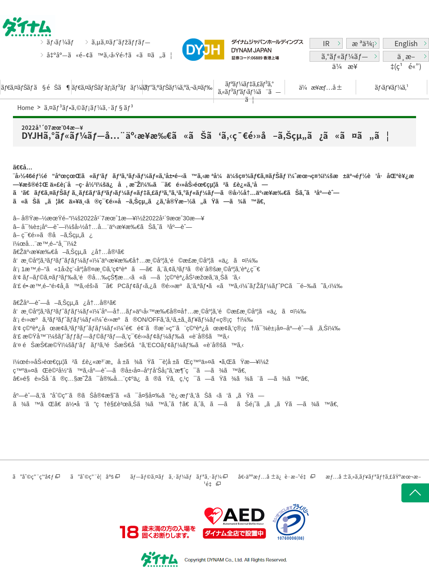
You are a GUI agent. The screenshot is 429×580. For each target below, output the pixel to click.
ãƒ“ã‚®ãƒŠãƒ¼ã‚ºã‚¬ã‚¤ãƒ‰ (178, 87)
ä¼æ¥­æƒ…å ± (320, 87)
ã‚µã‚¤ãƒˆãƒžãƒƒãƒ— (120, 42)
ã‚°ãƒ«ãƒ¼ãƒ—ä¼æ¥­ (344, 56)
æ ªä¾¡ (363, 43)
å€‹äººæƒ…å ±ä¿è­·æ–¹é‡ (273, 476)
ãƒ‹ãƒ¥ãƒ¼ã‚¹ (391, 87)
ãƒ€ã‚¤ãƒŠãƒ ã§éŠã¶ (35, 87)
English (406, 43)
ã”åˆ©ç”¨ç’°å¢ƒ (33, 476)
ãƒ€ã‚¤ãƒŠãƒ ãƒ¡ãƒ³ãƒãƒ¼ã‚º (107, 87)
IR (326, 43)
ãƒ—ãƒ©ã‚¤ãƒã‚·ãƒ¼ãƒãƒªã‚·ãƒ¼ (176, 476)
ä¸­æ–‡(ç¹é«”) (406, 56)
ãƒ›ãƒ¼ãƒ (61, 42)
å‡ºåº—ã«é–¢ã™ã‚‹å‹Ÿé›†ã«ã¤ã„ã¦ (109, 55)
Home (25, 107)
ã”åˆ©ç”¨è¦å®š (92, 476)
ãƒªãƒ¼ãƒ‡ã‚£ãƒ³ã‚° (249, 91)
